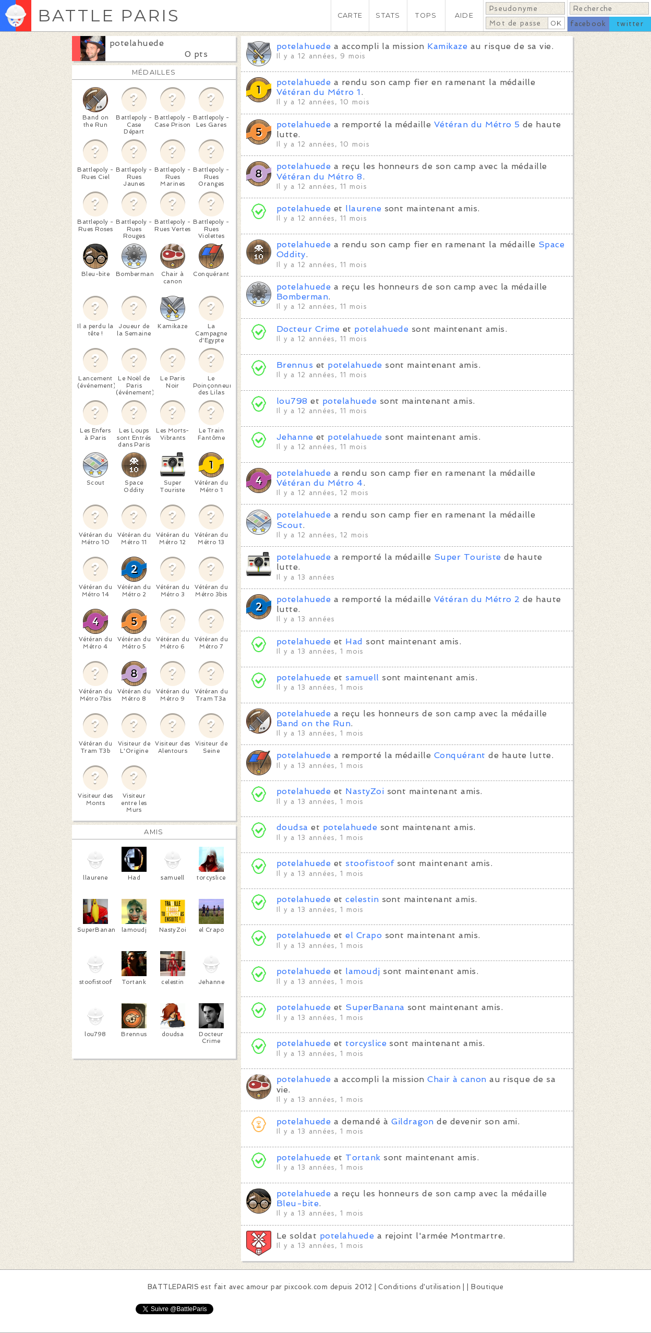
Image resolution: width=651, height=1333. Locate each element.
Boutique (487, 1287)
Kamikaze (447, 46)
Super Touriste (467, 557)
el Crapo (363, 935)
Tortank (362, 1157)
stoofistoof (369, 863)
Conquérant (460, 755)
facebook (588, 24)
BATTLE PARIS (109, 15)
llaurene (363, 208)
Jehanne (294, 437)
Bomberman (302, 297)
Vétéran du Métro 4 (319, 483)
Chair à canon (456, 1079)
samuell (362, 677)
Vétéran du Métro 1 (318, 92)
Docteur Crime (308, 329)
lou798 (292, 401)
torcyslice (366, 1043)
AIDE (464, 15)
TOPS (426, 15)
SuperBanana (374, 1007)
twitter (630, 24)
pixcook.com (306, 1287)
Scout (289, 525)
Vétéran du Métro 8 (319, 177)
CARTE (350, 15)
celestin (362, 899)
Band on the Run (313, 723)
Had (354, 641)
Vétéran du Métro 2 (477, 599)
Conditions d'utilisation (419, 1287)
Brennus (294, 365)
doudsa (292, 827)
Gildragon (412, 1121)
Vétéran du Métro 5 (477, 124)
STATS (388, 15)
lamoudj (362, 971)
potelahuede (137, 43)
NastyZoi (364, 791)
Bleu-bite (297, 1203)
